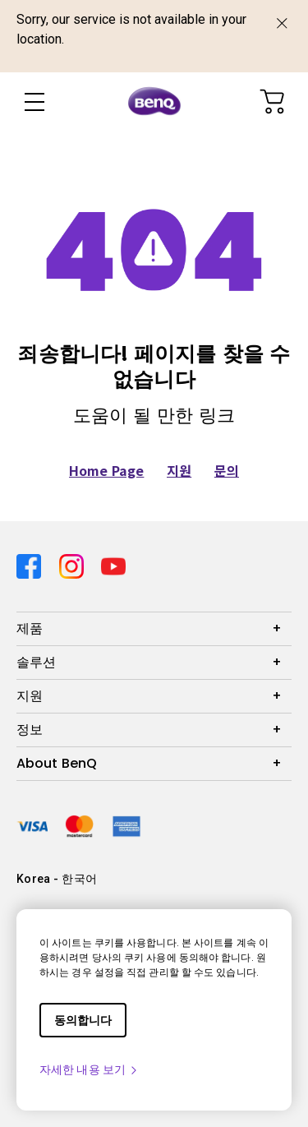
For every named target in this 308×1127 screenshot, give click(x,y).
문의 (226, 470)
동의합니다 (83, 1020)
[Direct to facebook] (31, 564)
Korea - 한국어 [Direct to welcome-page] (56, 878)
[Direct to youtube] (113, 564)
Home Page (106, 470)
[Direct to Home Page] (154, 102)
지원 (179, 470)
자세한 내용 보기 (89, 1069)
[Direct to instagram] (74, 564)
